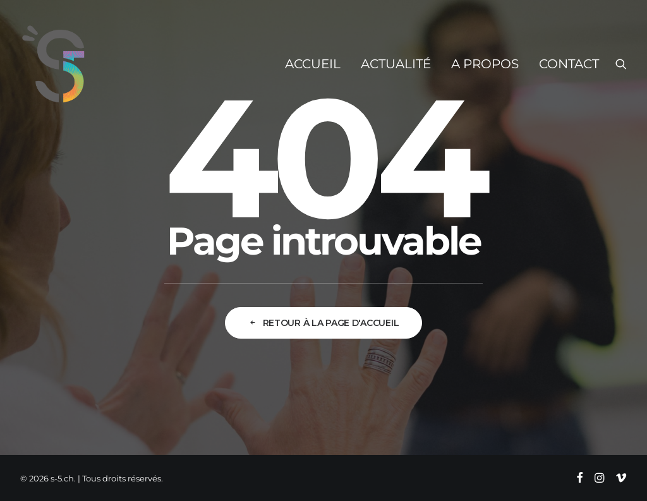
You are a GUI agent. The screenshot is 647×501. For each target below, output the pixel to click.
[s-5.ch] (53, 64)
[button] (621, 64)
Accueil (313, 63)
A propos (485, 63)
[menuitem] (312, 64)
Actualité (396, 63)
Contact (569, 63)
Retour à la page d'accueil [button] (323, 323)
